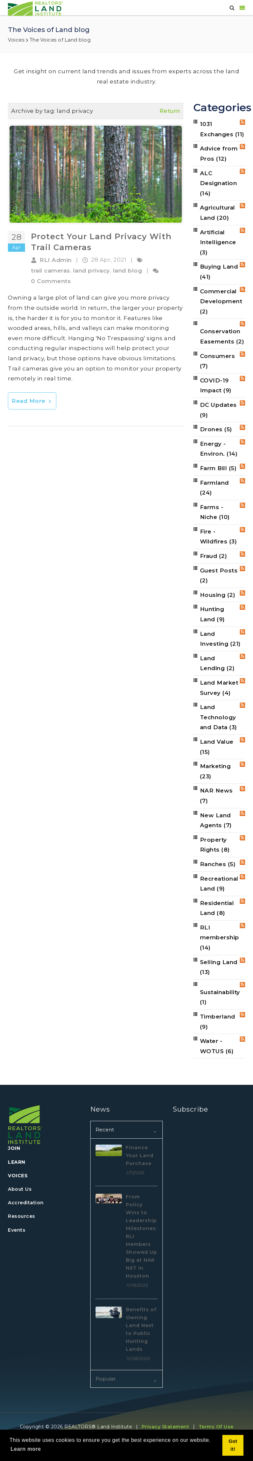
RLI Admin (56, 260)
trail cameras (50, 270)
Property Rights (215, 844)
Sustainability (220, 997)
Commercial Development (221, 301)
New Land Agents (216, 820)
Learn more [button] (26, 1449)
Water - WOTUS (217, 1046)
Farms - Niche (215, 512)
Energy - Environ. (219, 448)
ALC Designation (218, 183)
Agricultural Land (217, 212)
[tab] (126, 1129)
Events (16, 1230)
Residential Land (217, 908)
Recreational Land (219, 883)
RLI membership (219, 937)
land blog (127, 270)
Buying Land (219, 271)
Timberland (217, 1021)
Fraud (213, 556)
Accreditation (26, 1203)
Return (169, 111)
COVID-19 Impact (216, 385)
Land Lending (217, 663)
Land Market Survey (219, 687)
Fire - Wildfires (218, 536)
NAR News (216, 795)
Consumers (217, 361)
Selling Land (219, 967)
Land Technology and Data (218, 717)
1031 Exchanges (222, 129)
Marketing (215, 771)
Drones (216, 429)
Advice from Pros (219, 153)
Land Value (217, 746)
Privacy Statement (165, 1427)
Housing (218, 595)
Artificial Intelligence (218, 242)
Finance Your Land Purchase (140, 1155)
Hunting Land (212, 614)
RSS (242, 122)
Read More (32, 401)
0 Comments (51, 281)
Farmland (214, 487)
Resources (21, 1216)
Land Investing (220, 639)
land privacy (91, 270)
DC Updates (218, 410)
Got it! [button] (233, 1445)
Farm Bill (218, 468)
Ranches (218, 864)
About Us (20, 1189)
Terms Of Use (216, 1427)
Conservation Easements (222, 336)
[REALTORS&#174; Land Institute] (35, 8)
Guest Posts (219, 575)
